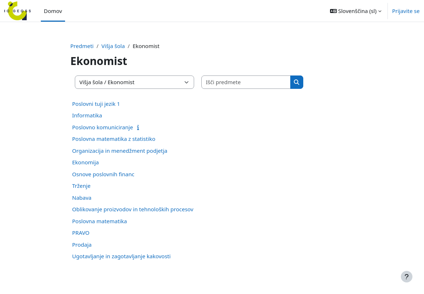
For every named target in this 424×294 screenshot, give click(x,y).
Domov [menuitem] (53, 10)
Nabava (82, 197)
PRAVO (81, 232)
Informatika (87, 115)
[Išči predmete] (246, 82)
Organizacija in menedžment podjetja (119, 150)
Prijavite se (406, 10)
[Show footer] (406, 276)
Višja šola (113, 45)
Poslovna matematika (99, 221)
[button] (355, 11)
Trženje (81, 185)
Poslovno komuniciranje (102, 127)
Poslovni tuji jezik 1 (96, 103)
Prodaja (82, 244)
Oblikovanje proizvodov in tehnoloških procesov (132, 209)
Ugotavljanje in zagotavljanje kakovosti (121, 256)
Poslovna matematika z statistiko (113, 138)
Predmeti (82, 45)
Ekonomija (85, 162)
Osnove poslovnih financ (103, 174)
